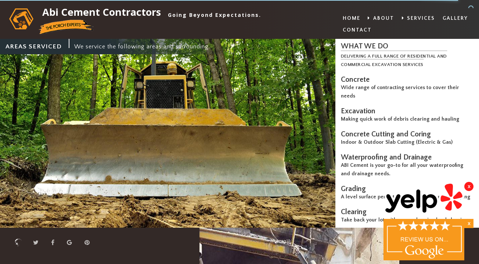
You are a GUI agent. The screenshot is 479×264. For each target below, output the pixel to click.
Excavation (360, 111)
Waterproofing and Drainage (388, 157)
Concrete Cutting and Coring (388, 134)
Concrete (357, 79)
